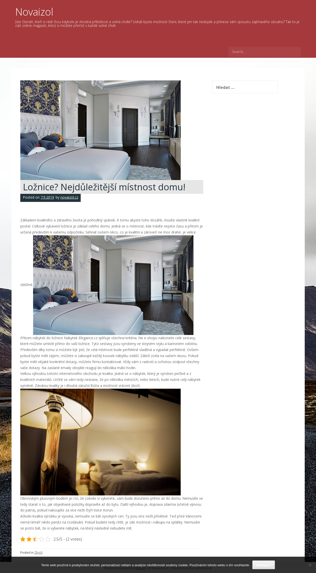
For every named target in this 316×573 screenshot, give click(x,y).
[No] (309, 564)
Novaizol (34, 12)
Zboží (38, 552)
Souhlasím (263, 565)
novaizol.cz (69, 197)
